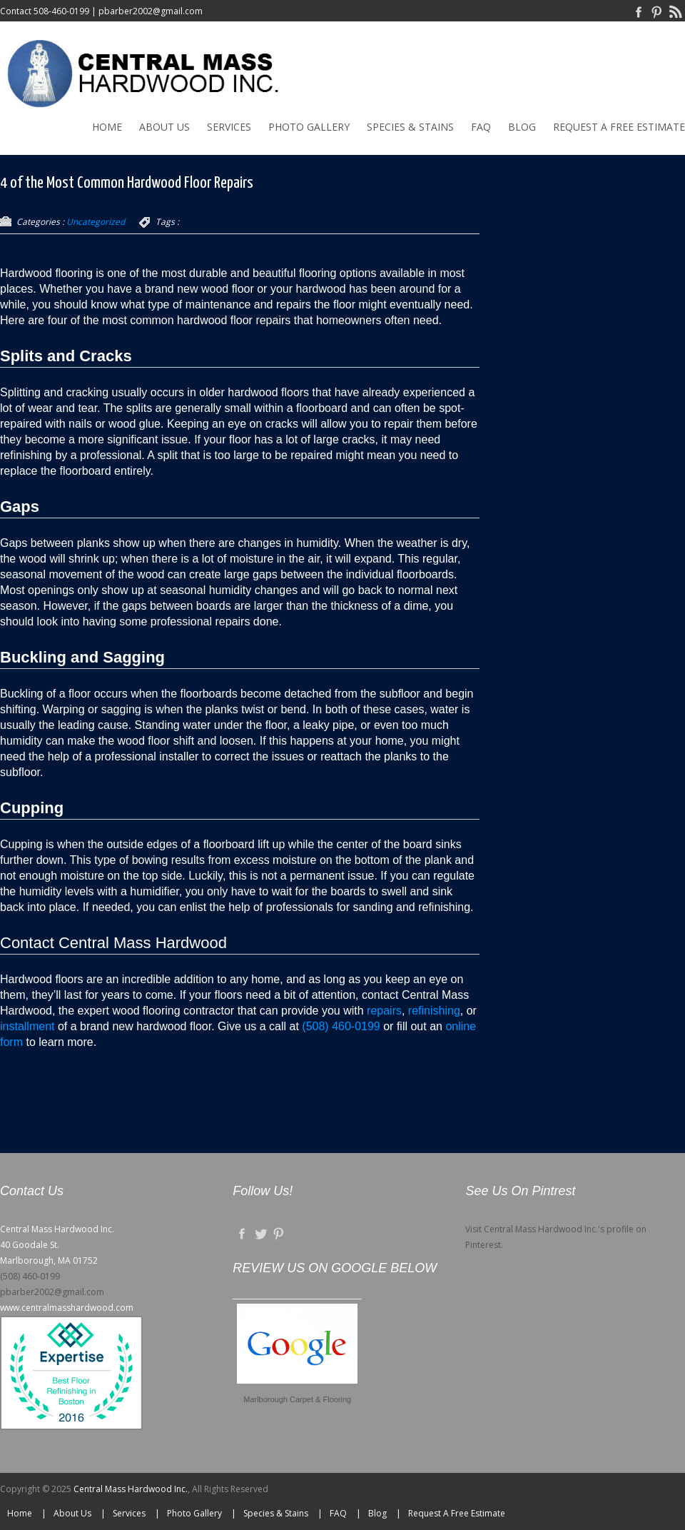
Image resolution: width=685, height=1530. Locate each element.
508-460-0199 (61, 11)
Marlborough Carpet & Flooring (297, 1399)
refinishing (434, 1011)
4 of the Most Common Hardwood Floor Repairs (126, 183)
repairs (384, 1011)
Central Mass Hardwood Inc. (130, 1489)
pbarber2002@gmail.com (150, 11)
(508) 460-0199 (341, 1026)
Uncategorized (95, 222)
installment (29, 1026)
